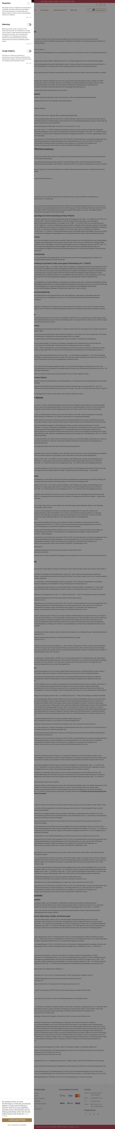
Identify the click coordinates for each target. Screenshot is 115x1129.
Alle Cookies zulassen (17, 1125)
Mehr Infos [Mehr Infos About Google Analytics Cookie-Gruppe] (28, 63)
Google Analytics (29, 51)
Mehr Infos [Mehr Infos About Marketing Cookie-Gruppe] (28, 43)
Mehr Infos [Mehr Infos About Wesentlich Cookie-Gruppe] (28, 17)
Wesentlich (29, 3)
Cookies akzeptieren (17, 1120)
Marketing (29, 24)
